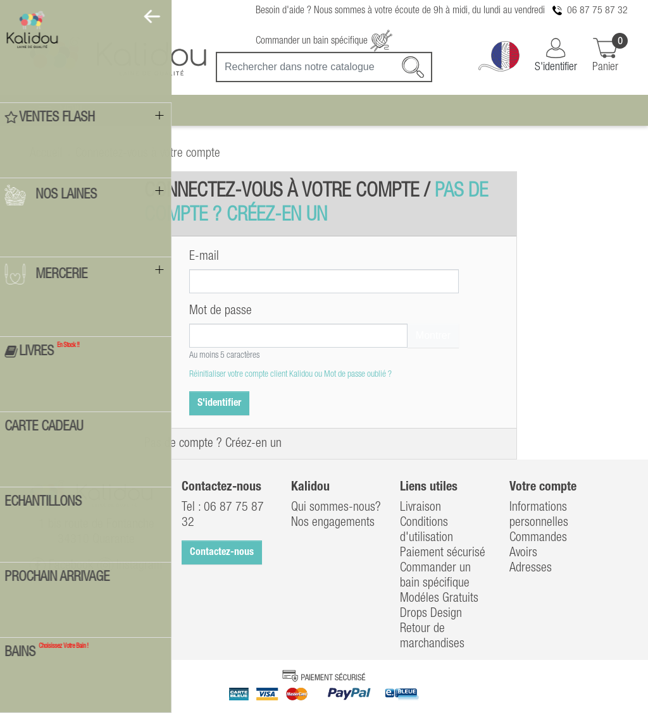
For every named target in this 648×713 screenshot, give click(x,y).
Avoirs (523, 553)
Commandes (538, 538)
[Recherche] (324, 67)
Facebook (61, 565)
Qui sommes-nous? (336, 507)
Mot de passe (220, 311)
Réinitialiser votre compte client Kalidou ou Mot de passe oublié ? (290, 374)
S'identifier (219, 403)
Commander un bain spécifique (324, 41)
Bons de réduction (551, 583)
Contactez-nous (222, 552)
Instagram (130, 565)
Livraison (420, 507)
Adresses (530, 568)
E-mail (204, 256)
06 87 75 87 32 (597, 10)
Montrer (433, 335)
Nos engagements (333, 522)
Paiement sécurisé (442, 553)
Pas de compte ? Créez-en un (213, 443)
